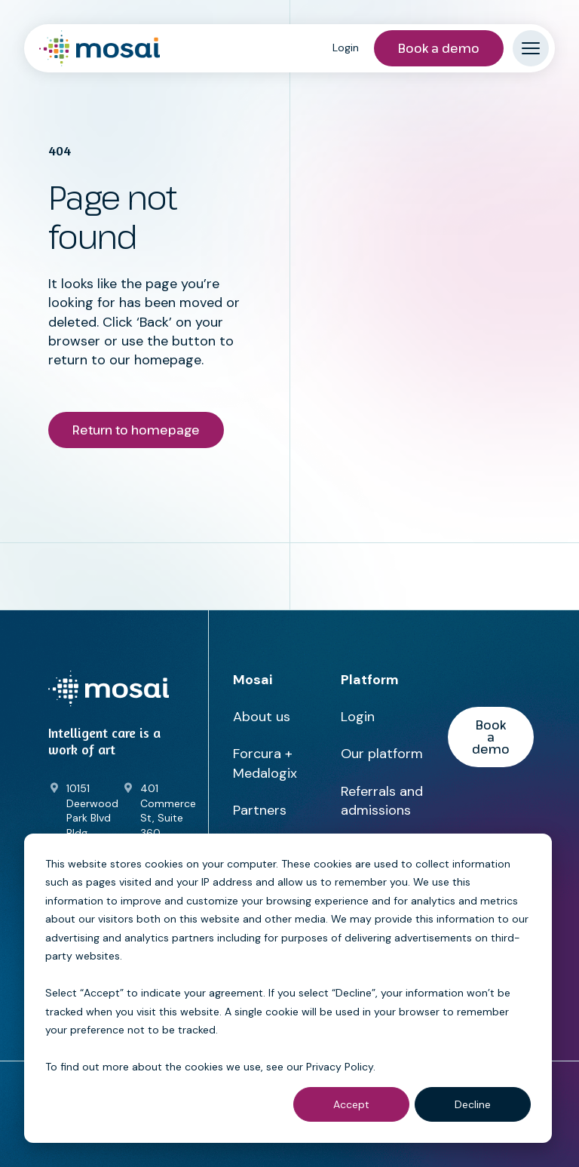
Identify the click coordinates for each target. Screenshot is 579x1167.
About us (261, 717)
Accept (351, 1104)
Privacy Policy (339, 1066)
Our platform (382, 754)
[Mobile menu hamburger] (531, 48)
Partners (259, 810)
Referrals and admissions (382, 800)
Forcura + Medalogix (265, 763)
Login (345, 47)
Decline (473, 1104)
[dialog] (288, 988)
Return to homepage (136, 430)
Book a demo (438, 48)
